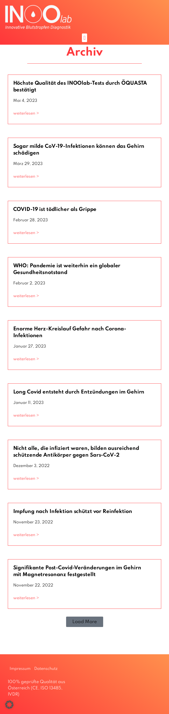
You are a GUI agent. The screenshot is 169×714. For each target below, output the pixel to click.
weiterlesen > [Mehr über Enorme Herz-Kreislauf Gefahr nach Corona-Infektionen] (26, 359)
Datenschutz (46, 669)
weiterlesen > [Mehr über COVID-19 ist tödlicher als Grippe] (26, 233)
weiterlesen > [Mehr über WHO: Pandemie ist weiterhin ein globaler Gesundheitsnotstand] (26, 296)
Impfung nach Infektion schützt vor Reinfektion (72, 511)
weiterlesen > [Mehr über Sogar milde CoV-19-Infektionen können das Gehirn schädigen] (26, 177)
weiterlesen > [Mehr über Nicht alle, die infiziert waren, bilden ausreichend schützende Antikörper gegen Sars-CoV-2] (26, 479)
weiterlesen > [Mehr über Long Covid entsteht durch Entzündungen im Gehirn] (26, 415)
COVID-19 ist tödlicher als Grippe (55, 209)
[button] (84, 38)
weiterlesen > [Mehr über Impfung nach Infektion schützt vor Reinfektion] (26, 535)
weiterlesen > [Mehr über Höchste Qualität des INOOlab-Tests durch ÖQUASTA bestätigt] (26, 113)
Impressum (20, 669)
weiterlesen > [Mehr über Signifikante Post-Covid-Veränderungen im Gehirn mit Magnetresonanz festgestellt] (26, 598)
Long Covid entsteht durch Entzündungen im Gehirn (79, 392)
